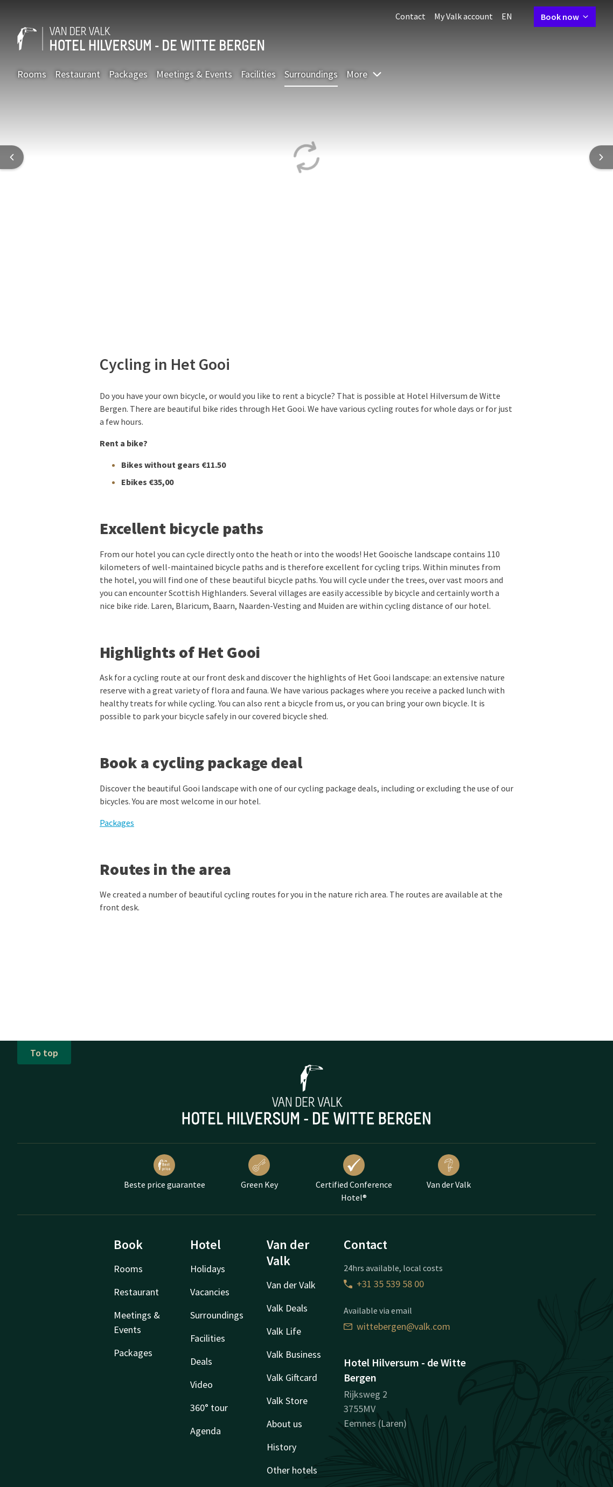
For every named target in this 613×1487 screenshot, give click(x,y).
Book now (565, 16)
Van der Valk (449, 1172)
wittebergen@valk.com (397, 1326)
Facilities (258, 74)
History (281, 1447)
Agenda (205, 1431)
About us (284, 1424)
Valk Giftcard (292, 1377)
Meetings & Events (194, 74)
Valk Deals (287, 1308)
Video (201, 1384)
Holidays (207, 1268)
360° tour (209, 1407)
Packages (128, 74)
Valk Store (287, 1400)
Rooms (31, 74)
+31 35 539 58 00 (384, 1284)
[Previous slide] (12, 157)
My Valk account (463, 16)
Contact (410, 16)
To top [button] (44, 1053)
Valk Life (284, 1331)
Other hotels (292, 1470)
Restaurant (77, 74)
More (364, 74)
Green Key (259, 1172)
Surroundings (311, 74)
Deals (201, 1361)
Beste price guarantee (164, 1172)
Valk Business (294, 1354)
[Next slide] (601, 157)
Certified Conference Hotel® (354, 1178)
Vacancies (209, 1292)
